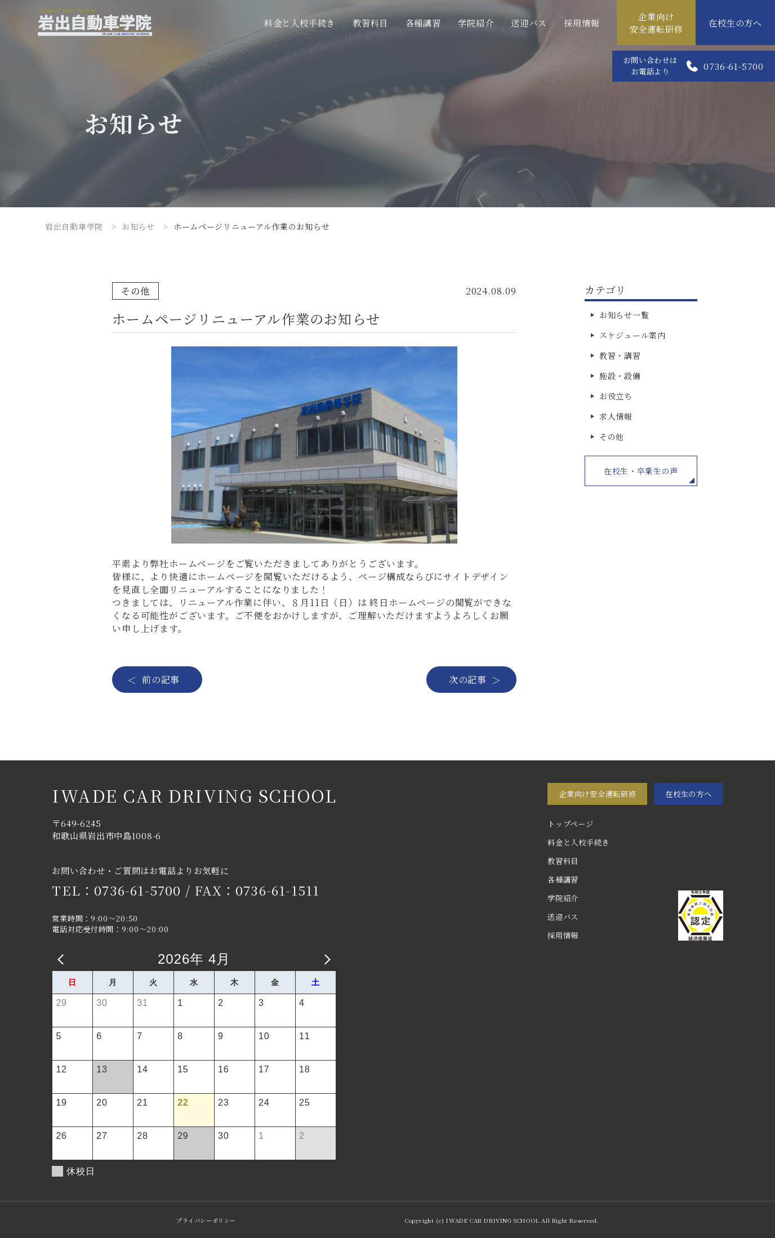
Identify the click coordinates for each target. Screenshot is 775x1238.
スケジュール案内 (632, 335)
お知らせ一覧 (624, 314)
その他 (611, 436)
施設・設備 (620, 375)
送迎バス (528, 22)
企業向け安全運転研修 (656, 22)
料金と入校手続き (299, 22)
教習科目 (370, 22)
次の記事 (468, 679)
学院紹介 (475, 22)
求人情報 (616, 416)
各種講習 (423, 22)
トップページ (570, 823)
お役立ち (616, 396)
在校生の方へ (735, 22)
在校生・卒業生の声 (641, 471)
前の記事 (161, 679)
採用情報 (581, 22)
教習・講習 (620, 355)
